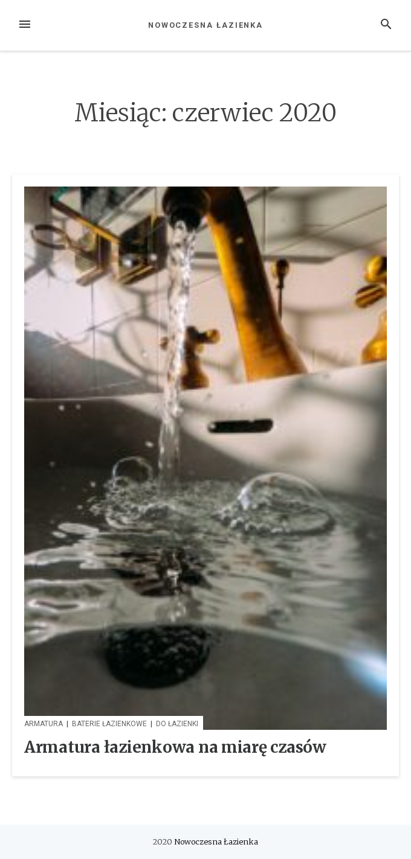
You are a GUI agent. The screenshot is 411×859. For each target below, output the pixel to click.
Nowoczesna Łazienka (205, 25)
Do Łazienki (177, 724)
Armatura (43, 724)
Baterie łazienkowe (109, 724)
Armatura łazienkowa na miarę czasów (175, 747)
